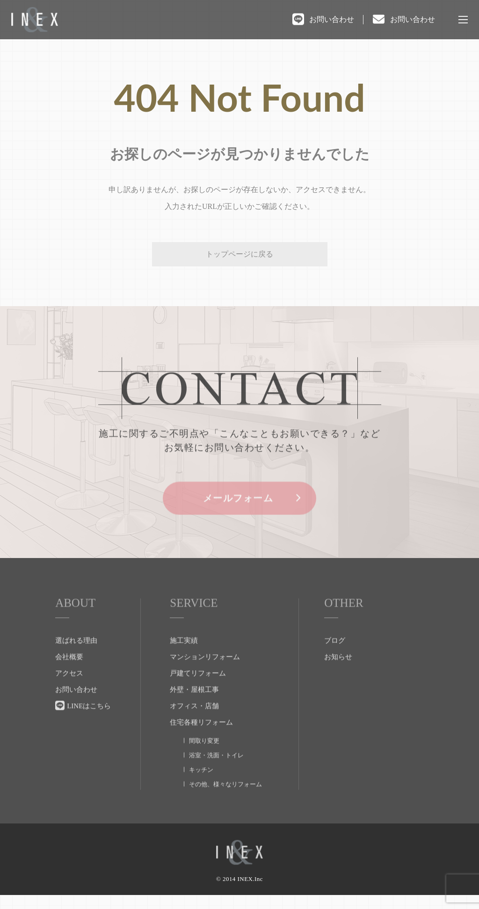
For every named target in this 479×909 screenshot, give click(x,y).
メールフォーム (239, 515)
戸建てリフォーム (198, 690)
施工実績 (184, 657)
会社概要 (69, 673)
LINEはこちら (89, 722)
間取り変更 (204, 757)
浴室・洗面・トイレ (216, 771)
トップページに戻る (239, 254)
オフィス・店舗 (194, 722)
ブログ (334, 657)
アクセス (69, 690)
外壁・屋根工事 (194, 706)
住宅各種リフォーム (201, 739)
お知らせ (338, 673)
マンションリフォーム (205, 673)
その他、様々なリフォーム (225, 800)
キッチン (201, 786)
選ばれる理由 (76, 657)
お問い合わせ (331, 19)
